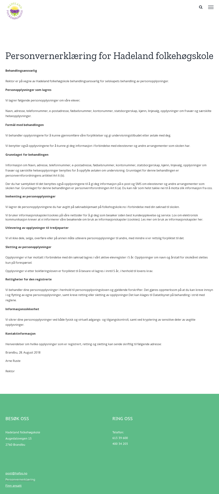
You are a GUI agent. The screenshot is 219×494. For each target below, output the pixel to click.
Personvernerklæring (20, 479)
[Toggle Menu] (210, 7)
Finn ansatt (13, 485)
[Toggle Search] (200, 7)
